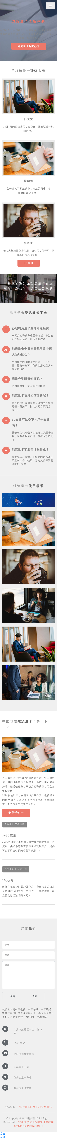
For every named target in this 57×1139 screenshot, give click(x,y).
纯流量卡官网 (27, 1107)
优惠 (12, 996)
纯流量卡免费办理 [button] (29, 46)
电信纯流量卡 (44, 1107)
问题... (28, 975)
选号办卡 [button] (16, 812)
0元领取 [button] (28, 263)
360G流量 (9, 835)
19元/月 (8, 880)
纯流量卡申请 (21, 1066)
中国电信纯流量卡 (24, 1053)
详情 (34, 996)
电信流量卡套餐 (23, 1088)
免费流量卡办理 (23, 1077)
